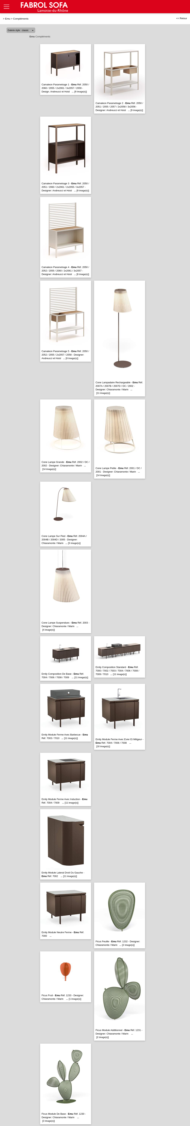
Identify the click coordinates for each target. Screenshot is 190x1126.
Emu (7, 18)
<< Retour (181, 18)
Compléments (21, 18)
